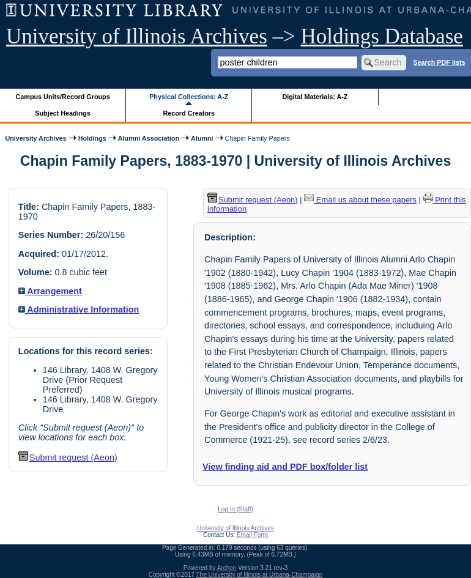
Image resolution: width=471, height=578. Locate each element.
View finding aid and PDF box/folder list (285, 467)
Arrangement (50, 291)
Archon (227, 568)
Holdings (92, 138)
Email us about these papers (360, 199)
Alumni (202, 138)
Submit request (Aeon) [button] (67, 457)
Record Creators (189, 113)
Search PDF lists (439, 61)
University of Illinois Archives (136, 36)
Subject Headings (63, 113)
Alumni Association (148, 138)
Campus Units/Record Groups (63, 96)
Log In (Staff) (235, 509)
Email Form (252, 535)
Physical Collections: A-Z (188, 96)
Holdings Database (382, 36)
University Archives (35, 138)
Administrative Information (78, 309)
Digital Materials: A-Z (314, 96)
